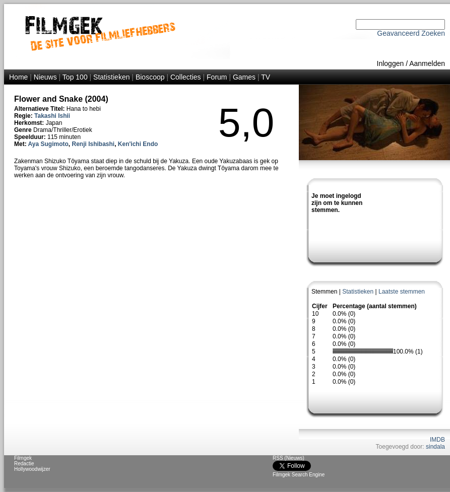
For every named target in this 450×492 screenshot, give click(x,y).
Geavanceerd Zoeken (411, 33)
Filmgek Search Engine (299, 474)
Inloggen (390, 63)
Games (244, 77)
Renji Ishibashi (93, 144)
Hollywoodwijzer (32, 469)
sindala (435, 446)
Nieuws (45, 77)
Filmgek (23, 458)
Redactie (24, 463)
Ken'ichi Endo (138, 144)
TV (265, 77)
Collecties (185, 77)
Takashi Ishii (52, 115)
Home (18, 77)
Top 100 (75, 77)
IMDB (437, 439)
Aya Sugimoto (48, 144)
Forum (217, 77)
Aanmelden (427, 63)
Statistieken (111, 77)
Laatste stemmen (401, 291)
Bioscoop (150, 77)
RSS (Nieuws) (288, 458)
